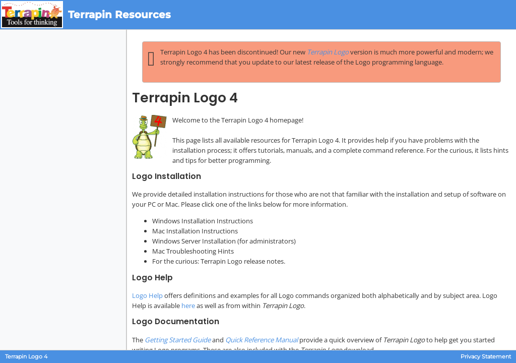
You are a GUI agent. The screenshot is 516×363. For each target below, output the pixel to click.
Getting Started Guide (178, 339)
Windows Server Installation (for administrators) (224, 241)
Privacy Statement (486, 356)
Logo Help (147, 295)
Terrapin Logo (328, 51)
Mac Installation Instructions (195, 230)
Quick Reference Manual (261, 339)
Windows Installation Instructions (202, 220)
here (188, 305)
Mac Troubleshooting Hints (193, 251)
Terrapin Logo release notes (242, 261)
